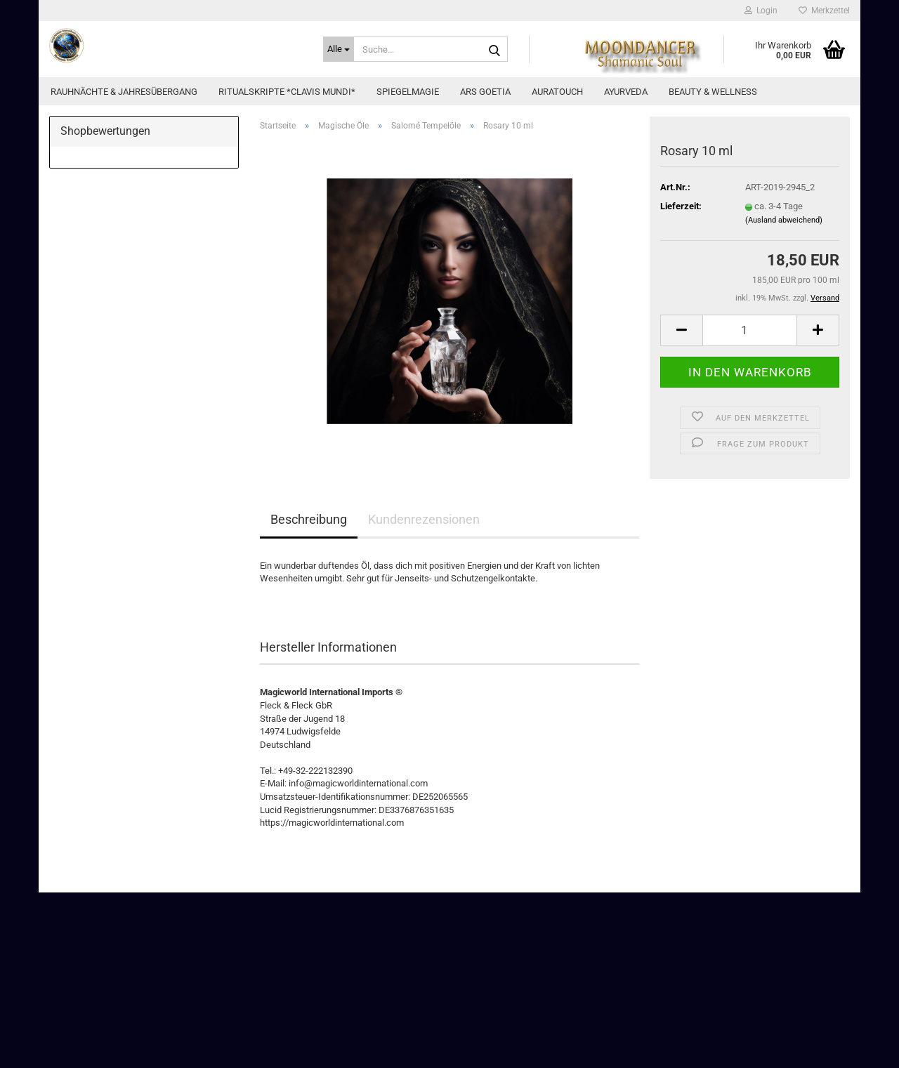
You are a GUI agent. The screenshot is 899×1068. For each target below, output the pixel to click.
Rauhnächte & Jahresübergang (124, 91)
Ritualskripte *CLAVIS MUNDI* (286, 91)
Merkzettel (824, 10)
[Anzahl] (749, 330)
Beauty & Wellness (713, 91)
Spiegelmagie (407, 91)
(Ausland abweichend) (783, 220)
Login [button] (760, 10)
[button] (681, 330)
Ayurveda (626, 91)
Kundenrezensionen (424, 519)
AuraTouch (557, 91)
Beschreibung (308, 519)
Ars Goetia (485, 91)
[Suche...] (338, 49)
